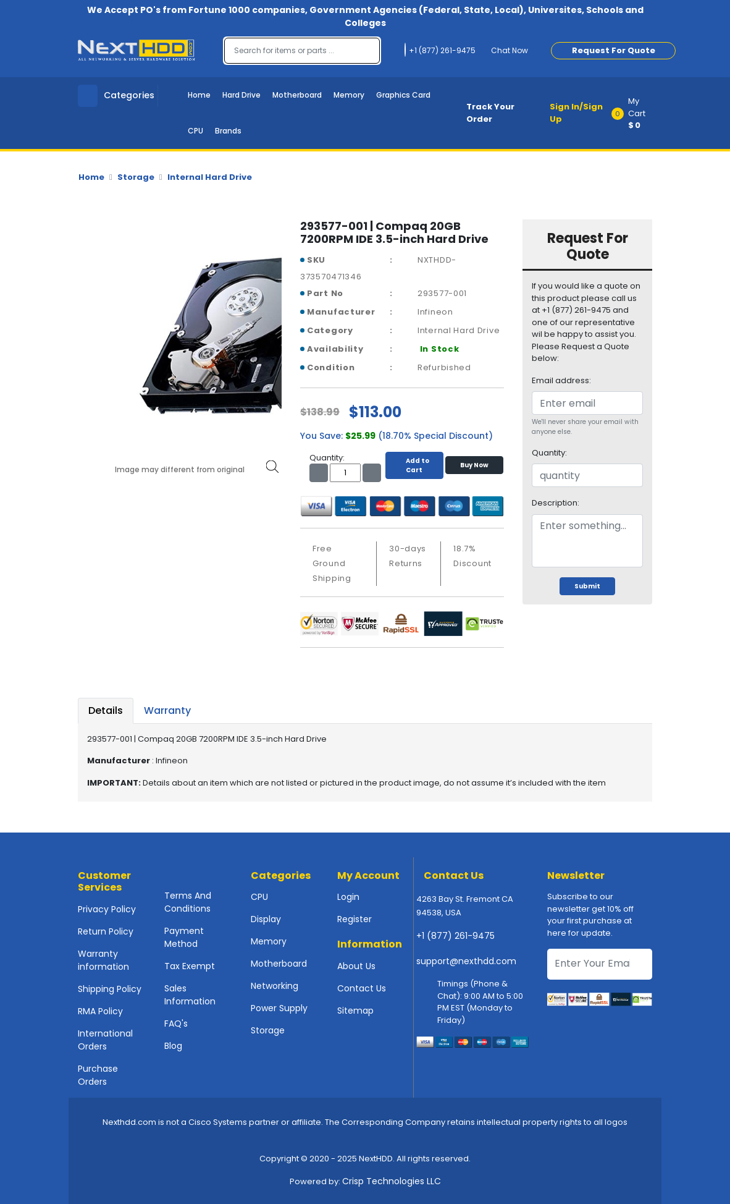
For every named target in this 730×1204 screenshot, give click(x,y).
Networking (274, 986)
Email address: (561, 380)
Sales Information (190, 994)
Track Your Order (490, 113)
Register (354, 919)
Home (199, 95)
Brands (228, 130)
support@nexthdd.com (466, 961)
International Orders (105, 1040)
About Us (356, 966)
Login (348, 897)
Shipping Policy (109, 989)
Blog (173, 1046)
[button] (635, 113)
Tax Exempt (189, 966)
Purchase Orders (98, 1075)
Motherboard (297, 95)
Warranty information (103, 960)
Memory (349, 95)
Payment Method (184, 937)
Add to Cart (414, 465)
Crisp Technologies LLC (391, 1181)
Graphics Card (403, 95)
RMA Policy (100, 1011)
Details (105, 710)
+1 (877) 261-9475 (455, 936)
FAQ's (176, 1023)
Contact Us (361, 988)
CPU (195, 130)
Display (266, 919)
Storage (135, 177)
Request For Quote (613, 50)
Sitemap (355, 1010)
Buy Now (474, 465)
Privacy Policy (107, 909)
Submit (587, 586)
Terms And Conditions (187, 902)
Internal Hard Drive (209, 177)
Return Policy (105, 931)
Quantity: (549, 453)
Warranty (167, 710)
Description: (555, 503)
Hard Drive (241, 95)
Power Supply (279, 1008)
